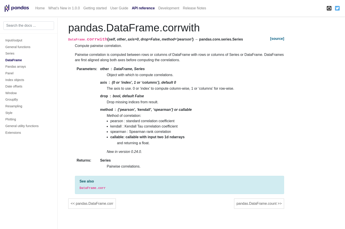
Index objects (14, 80)
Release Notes (194, 8)
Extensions (13, 132)
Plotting (10, 119)
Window (11, 93)
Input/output (13, 40)
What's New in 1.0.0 (64, 8)
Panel (9, 73)
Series (9, 53)
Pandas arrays (15, 66)
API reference (143, 8)
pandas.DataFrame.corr (94, 203)
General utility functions (22, 126)
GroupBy (11, 99)
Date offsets (13, 86)
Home (40, 8)
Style (8, 113)
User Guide (119, 8)
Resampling (13, 106)
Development (168, 8)
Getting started (95, 8)
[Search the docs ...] (28, 25)
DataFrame (13, 60)
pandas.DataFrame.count (257, 203)
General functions (17, 47)
